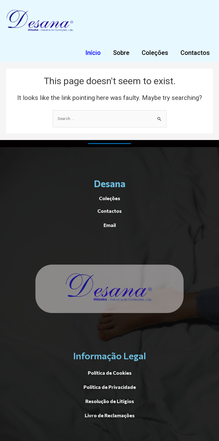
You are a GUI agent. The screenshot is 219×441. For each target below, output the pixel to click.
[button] (93, 53)
